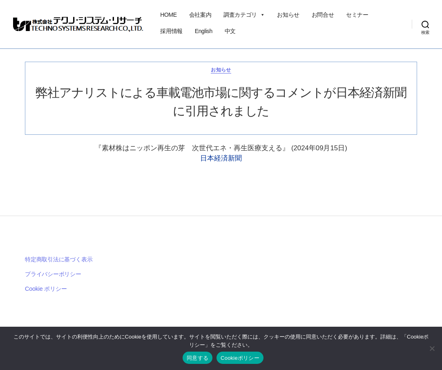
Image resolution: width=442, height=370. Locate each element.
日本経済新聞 (221, 158)
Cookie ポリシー (46, 288)
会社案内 (200, 14)
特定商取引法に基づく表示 (58, 259)
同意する (197, 358)
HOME (168, 14)
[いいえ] (432, 348)
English (203, 31)
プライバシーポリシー (53, 274)
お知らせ (288, 14)
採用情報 (171, 31)
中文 (230, 31)
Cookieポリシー (240, 358)
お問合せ (323, 14)
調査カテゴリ (244, 15)
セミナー (357, 14)
